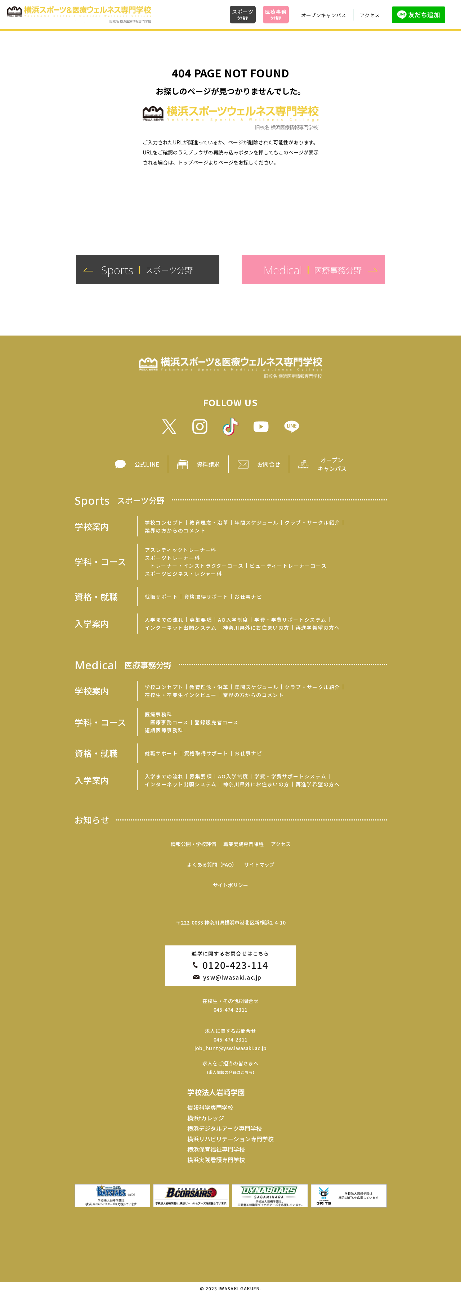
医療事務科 (159, 714)
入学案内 (92, 623)
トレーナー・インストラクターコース (197, 565)
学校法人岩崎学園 (216, 1092)
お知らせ (92, 819)
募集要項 (200, 619)
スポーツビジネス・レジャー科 (183, 573)
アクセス (370, 15)
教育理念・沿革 (208, 522)
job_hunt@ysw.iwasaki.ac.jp (230, 1048)
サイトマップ (259, 864)
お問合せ (268, 464)
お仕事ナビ (248, 596)
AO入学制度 (233, 619)
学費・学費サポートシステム (290, 619)
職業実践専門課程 (243, 843)
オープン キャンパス (332, 464)
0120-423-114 (235, 965)
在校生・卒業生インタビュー (181, 694)
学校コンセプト (164, 522)
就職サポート (161, 596)
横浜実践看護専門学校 (216, 1159)
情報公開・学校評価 (193, 843)
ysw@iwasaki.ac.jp (232, 977)
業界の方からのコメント (175, 530)
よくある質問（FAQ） (212, 864)
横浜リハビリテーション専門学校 (230, 1138)
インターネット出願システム (181, 627)
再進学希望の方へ (318, 627)
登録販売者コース (216, 722)
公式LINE (146, 464)
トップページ (193, 162)
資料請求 (208, 464)
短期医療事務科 (164, 730)
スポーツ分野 (242, 14)
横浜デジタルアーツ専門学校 (224, 1128)
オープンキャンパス (323, 15)
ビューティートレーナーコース (288, 565)
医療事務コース (169, 722)
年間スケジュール (256, 522)
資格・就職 (96, 596)
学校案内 (92, 526)
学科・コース (100, 561)
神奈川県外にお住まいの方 (256, 627)
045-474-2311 (230, 1009)
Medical (123, 664)
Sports (120, 499)
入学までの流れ (164, 619)
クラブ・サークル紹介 (312, 522)
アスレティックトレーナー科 (180, 549)
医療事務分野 (275, 14)
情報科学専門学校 (210, 1107)
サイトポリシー (230, 885)
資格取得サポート (206, 596)
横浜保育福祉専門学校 (216, 1149)
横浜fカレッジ (205, 1118)
